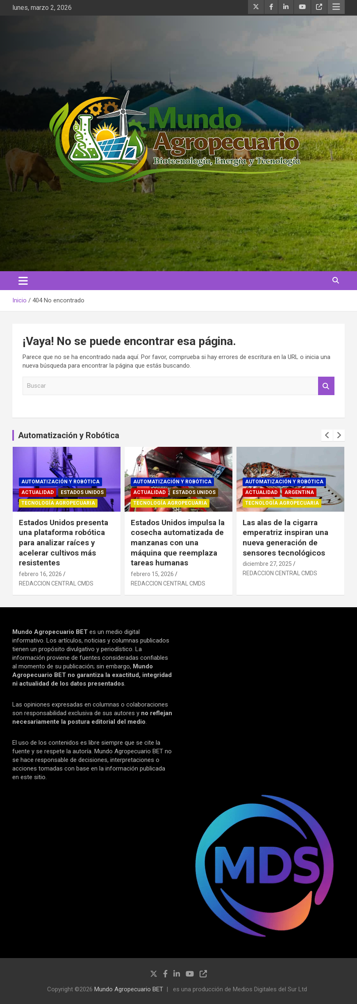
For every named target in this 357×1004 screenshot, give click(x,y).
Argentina (299, 492)
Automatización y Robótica (68, 435)
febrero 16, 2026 (40, 574)
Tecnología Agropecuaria (58, 503)
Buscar (326, 386)
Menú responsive (336, 7)
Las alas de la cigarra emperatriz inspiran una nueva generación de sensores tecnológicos (285, 538)
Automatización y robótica (60, 482)
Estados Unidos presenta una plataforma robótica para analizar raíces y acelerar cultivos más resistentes (63, 543)
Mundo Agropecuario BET (128, 989)
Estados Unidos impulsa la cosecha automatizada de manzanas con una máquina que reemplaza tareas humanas (178, 543)
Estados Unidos (82, 492)
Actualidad (37, 492)
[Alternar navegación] (23, 280)
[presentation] (327, 435)
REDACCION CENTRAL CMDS (56, 583)
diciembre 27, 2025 (267, 563)
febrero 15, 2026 (152, 574)
